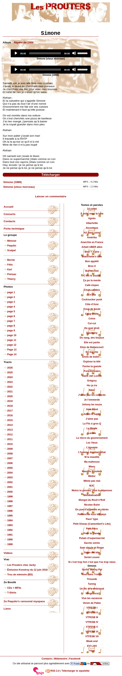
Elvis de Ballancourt (92, 347)
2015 (10, 420)
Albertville (92, 223)
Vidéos (8, 552)
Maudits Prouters (92, 471)
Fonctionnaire (92, 371)
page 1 (11, 292)
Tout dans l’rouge (92, 574)
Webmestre (60, 658)
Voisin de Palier (92, 603)
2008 (10, 453)
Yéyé (92, 650)
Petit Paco (92, 528)
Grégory (92, 380)
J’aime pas (92, 418)
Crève (91, 318)
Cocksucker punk (92, 299)
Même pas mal (91, 481)
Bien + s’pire (92, 251)
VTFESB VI (92, 631)
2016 (10, 415)
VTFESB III (92, 617)
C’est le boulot (91, 275)
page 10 (11, 335)
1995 (10, 515)
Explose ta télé (91, 361)
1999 (10, 496)
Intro (92, 390)
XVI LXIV (92, 646)
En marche (92, 352)
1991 (10, 534)
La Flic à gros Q (92, 423)
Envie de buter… (92, 356)
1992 (10, 530)
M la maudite (91, 457)
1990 (10, 539)
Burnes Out (92, 270)
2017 (10, 410)
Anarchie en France (91, 242)
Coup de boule (91, 309)
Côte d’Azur (92, 304)
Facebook (74, 658)
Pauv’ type (92, 519)
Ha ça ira (92, 385)
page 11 (11, 340)
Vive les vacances (91, 598)
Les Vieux (92, 442)
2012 (10, 434)
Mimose (11, 240)
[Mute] (74, 53)
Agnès (92, 218)
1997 (10, 506)
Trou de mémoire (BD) (20, 574)
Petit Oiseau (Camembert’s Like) (92, 523)
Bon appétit (92, 261)
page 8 (11, 325)
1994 (10, 520)
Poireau (11, 274)
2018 (10, 406)
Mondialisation (91, 495)
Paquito (11, 245)
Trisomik (92, 579)
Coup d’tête (92, 313)
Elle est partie (92, 342)
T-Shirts (11, 592)
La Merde (91, 428)
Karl (9, 269)
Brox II (92, 266)
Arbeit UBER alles (91, 247)
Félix (10, 264)
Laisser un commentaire (50, 196)
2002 (10, 482)
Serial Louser (92, 557)
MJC (91, 485)
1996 (10, 511)
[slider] (45, 53)
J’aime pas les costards (92, 395)
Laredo (92, 433)
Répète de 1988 (23, 42)
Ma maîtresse (92, 461)
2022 (10, 386)
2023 (10, 382)
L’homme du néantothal (92, 452)
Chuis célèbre (92, 290)
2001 (10, 487)
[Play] (16, 53)
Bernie (11, 260)
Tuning (92, 584)
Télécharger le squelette (75, 670)
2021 (10, 391)
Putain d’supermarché (92, 538)
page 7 (11, 321)
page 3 (11, 302)
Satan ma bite (92, 552)
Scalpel (11, 250)
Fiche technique (14, 228)
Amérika (92, 237)
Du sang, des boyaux (92, 337)
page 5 (11, 311)
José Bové (92, 409)
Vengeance (91, 593)
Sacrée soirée (92, 543)
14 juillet (92, 208)
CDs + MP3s (14, 588)
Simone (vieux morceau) (19, 186)
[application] (51, 53)
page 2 (11, 297)
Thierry (11, 279)
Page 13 (11, 349)
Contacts (9, 221)
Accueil (8, 206)
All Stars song (92, 232)
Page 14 (11, 354)
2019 (10, 401)
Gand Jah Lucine (92, 375)
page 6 (11, 316)
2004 (10, 472)
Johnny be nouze (92, 404)
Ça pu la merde (92, 280)
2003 (10, 477)
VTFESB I (91, 607)
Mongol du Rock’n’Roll (92, 500)
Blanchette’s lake (92, 256)
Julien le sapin (91, 414)
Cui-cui (92, 323)
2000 (10, 491)
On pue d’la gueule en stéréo (92, 509)
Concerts (9, 214)
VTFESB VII (92, 636)
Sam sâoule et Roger (92, 547)
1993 (10, 525)
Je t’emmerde (92, 399)
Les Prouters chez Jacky (21, 565)
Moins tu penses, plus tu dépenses (92, 490)
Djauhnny (91, 333)
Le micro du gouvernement (92, 438)
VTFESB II (92, 612)
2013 (10, 429)
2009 (10, 448)
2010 (10, 444)
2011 (10, 439)
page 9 (11, 330)
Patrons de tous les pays (91, 514)
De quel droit (91, 328)
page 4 (11, 306)
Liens (7, 608)
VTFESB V (92, 626)
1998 (10, 501)
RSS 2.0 (53, 671)
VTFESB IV (92, 622)
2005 (10, 468)
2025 (10, 372)
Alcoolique (92, 228)
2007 (10, 458)
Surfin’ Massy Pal (92, 569)
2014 (10, 425)
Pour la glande (91, 533)
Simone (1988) (12, 182)
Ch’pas (92, 294)
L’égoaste (91, 447)
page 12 (11, 344)
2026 (10, 367)
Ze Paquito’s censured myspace (24, 601)
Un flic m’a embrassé (92, 588)
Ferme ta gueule (91, 366)
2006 (10, 463)
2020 (10, 396)
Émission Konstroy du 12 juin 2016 (27, 569)
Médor (92, 476)
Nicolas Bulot (92, 504)
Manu (92, 466)
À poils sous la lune (91, 213)
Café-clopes (92, 285)
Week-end (92, 641)
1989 (10, 544)
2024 (10, 377)
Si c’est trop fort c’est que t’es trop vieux (92, 562)
